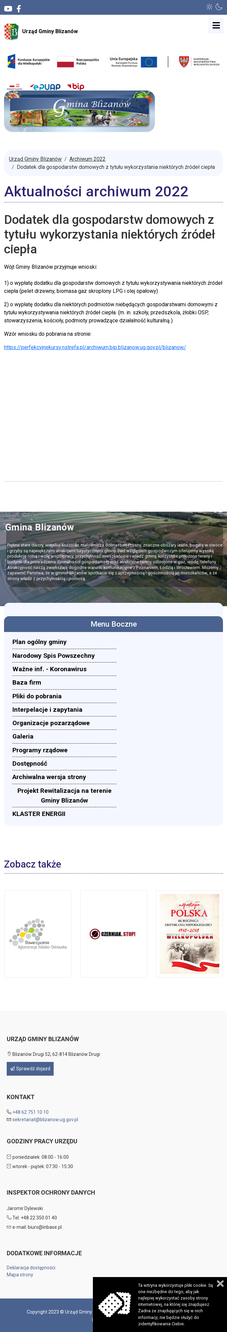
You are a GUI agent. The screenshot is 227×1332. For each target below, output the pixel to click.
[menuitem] (64, 641)
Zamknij (220, 1283)
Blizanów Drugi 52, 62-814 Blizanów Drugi (53, 1054)
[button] (210, 7)
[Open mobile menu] (216, 26)
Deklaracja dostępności (31, 1267)
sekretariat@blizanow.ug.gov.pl (45, 1119)
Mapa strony (20, 1274)
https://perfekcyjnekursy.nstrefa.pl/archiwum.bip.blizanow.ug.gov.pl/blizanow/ (95, 347)
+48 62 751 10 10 (30, 1112)
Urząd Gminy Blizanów (41, 31)
